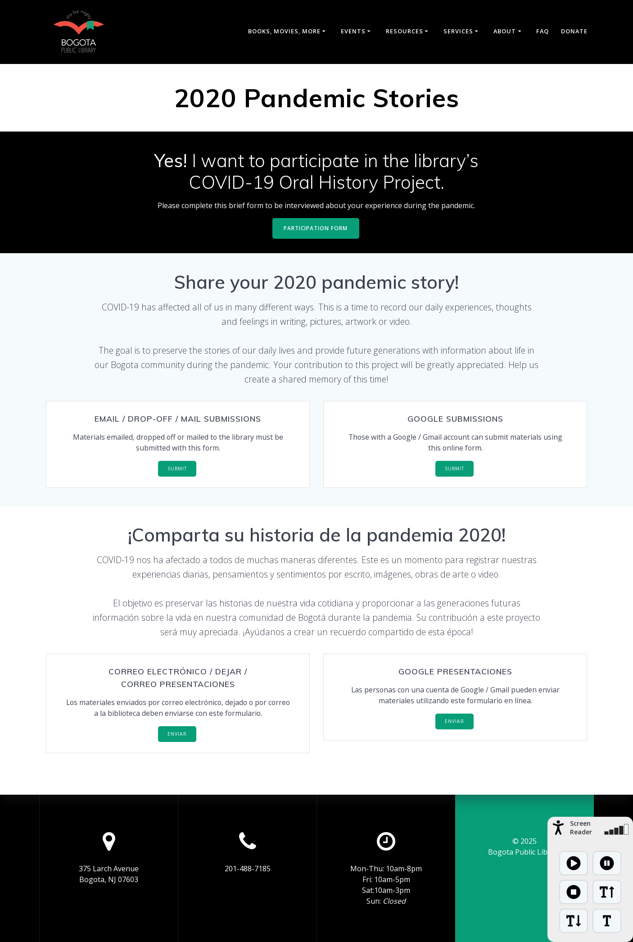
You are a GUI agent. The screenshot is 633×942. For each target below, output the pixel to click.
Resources (404, 31)
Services (458, 31)
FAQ (542, 31)
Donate (574, 31)
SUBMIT (177, 469)
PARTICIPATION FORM (316, 228)
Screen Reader (581, 827)
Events (353, 31)
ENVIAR (177, 735)
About (504, 31)
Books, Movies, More (284, 31)
